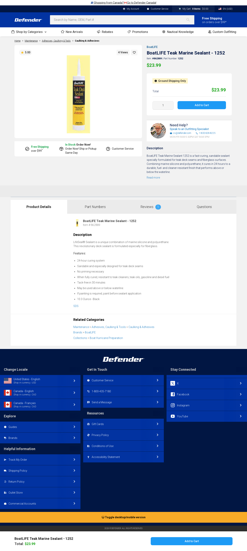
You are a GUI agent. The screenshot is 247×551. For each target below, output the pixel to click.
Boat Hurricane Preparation (106, 338)
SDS (76, 306)
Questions (204, 207)
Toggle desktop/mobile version (123, 517)
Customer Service (157, 9)
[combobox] (122, 19)
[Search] (190, 19)
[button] (134, 52)
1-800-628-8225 (206, 133)
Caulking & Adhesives (87, 41)
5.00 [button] (25, 52)
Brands (77, 332)
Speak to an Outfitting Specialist (189, 129)
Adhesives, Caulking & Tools (109, 327)
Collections (80, 338)
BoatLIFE (152, 47)
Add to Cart (202, 105)
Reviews (150, 207)
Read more (153, 177)
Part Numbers (95, 207)
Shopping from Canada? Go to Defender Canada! (123, 2)
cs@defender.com (180, 133)
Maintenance (81, 327)
